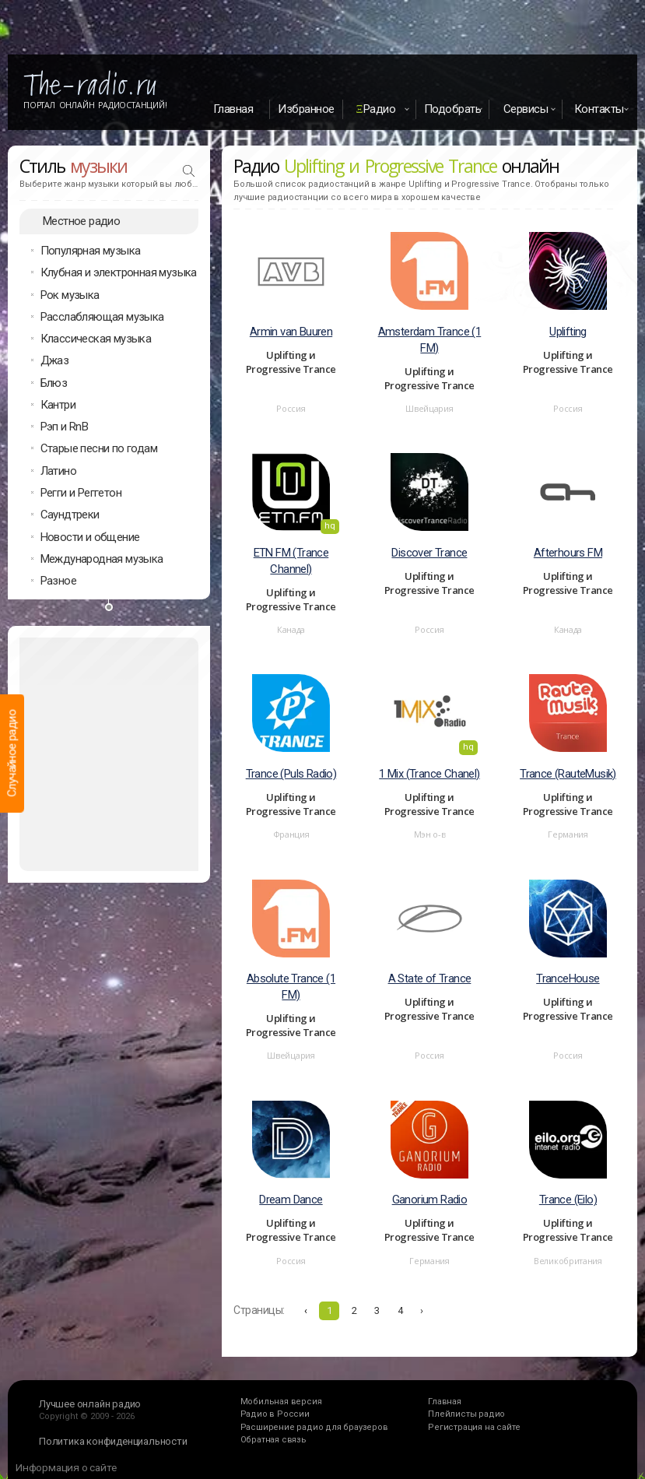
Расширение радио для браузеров (314, 1427)
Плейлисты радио (466, 1414)
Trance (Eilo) (568, 1200)
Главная (233, 109)
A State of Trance (429, 978)
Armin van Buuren (291, 332)
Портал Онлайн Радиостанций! (95, 105)
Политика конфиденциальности (113, 1441)
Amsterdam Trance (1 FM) (430, 340)
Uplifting (568, 332)
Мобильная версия (281, 1401)
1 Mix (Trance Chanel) (429, 774)
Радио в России (275, 1414)
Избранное (306, 109)
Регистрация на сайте (474, 1427)
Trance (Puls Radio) (291, 774)
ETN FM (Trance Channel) (291, 561)
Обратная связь (273, 1440)
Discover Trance (429, 553)
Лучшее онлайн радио (90, 1404)
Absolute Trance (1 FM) (291, 986)
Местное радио (81, 221)
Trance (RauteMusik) (568, 774)
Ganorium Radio (430, 1200)
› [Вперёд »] (421, 1310)
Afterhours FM (568, 553)
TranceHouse (567, 978)
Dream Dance (290, 1200)
